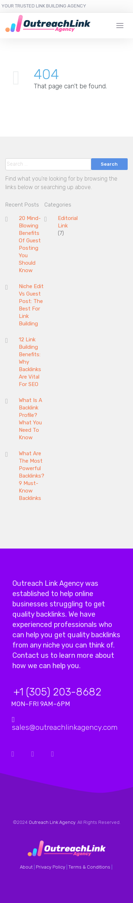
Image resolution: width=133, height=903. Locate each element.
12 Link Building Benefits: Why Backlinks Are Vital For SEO (30, 361)
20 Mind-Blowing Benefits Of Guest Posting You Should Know (30, 244)
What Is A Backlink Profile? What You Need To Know (30, 419)
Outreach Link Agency (52, 822)
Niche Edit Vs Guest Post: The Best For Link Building (31, 305)
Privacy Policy (50, 867)
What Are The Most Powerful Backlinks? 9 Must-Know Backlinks (31, 475)
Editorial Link (68, 222)
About (26, 867)
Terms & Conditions (89, 867)
